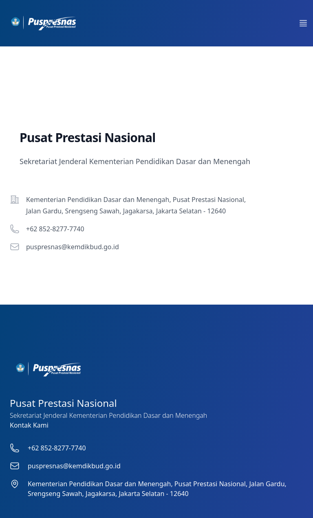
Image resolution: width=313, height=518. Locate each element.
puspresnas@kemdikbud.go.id (72, 246)
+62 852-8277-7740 (55, 228)
